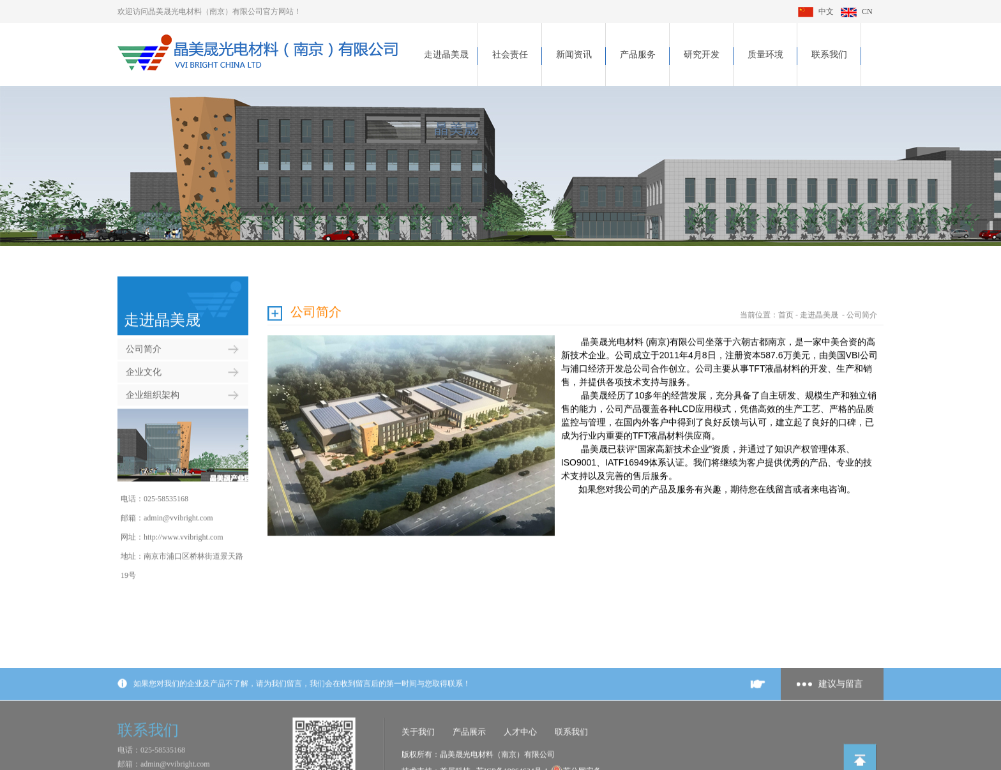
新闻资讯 (574, 54)
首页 (786, 307)
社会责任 (510, 54)
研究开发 (701, 54)
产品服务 (638, 54)
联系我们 (829, 54)
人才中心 (520, 762)
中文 (816, 11)
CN (857, 11)
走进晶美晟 (446, 54)
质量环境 (765, 54)
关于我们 (418, 762)
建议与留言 (840, 714)
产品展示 (469, 762)
